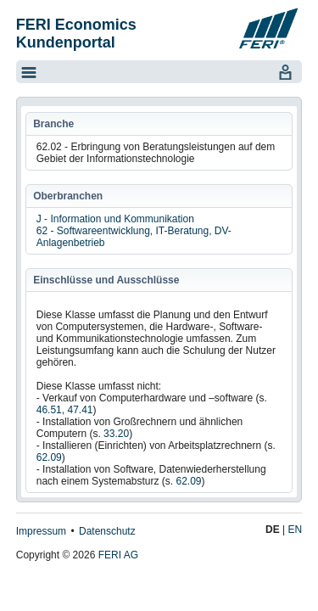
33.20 (116, 434)
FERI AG (118, 555)
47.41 (79, 410)
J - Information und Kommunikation (115, 219)
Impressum (41, 531)
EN (295, 529)
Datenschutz (107, 531)
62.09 (49, 457)
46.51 (49, 410)
